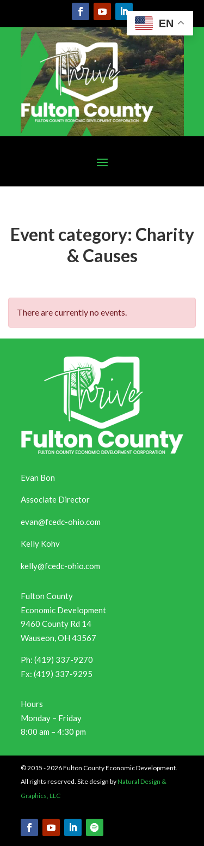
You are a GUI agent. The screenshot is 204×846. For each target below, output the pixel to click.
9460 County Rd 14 (56, 624)
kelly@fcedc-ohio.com (60, 566)
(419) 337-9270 (63, 659)
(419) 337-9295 (63, 674)
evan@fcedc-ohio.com (61, 522)
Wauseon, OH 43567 (58, 638)
